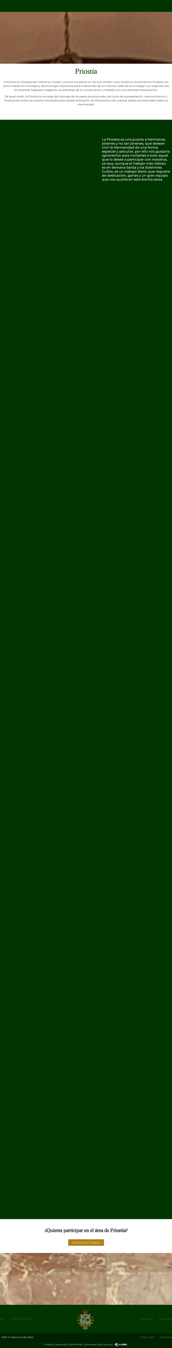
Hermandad (71, 5)
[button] (50, 1211)
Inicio (50, 5)
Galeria (115, 5)
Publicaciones (85, 8)
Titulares (96, 5)
